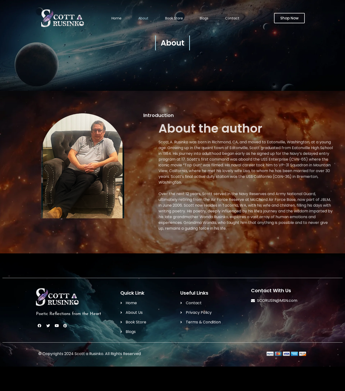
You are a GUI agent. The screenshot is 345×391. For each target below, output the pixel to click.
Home (116, 18)
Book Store (174, 18)
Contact (232, 18)
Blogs (204, 18)
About (143, 18)
